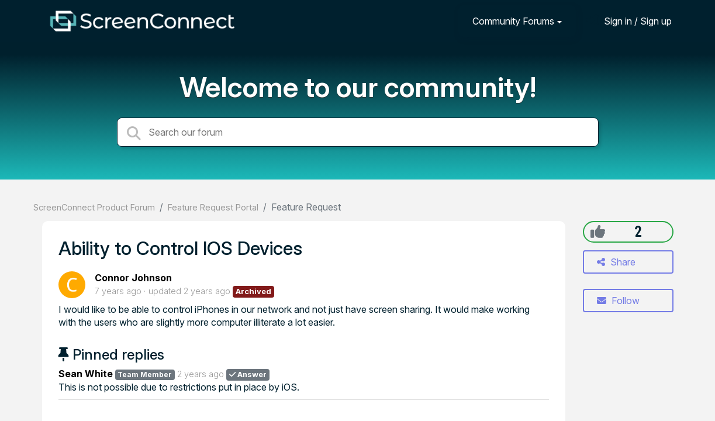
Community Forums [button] (513, 21)
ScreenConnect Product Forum (94, 207)
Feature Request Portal (213, 207)
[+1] (597, 231)
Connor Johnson (133, 278)
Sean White (85, 373)
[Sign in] (629, 21)
